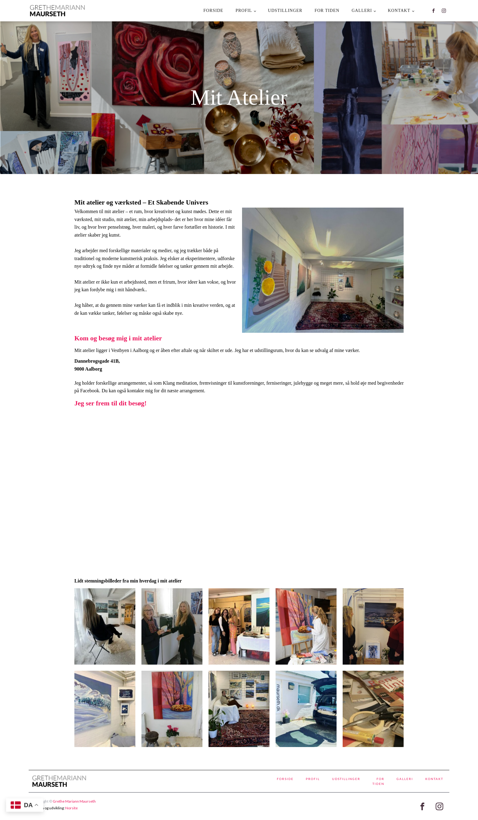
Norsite (71, 808)
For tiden (327, 10)
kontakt (399, 10)
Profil (244, 10)
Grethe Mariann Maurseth (74, 801)
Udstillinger (285, 10)
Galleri (361, 10)
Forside (213, 10)
